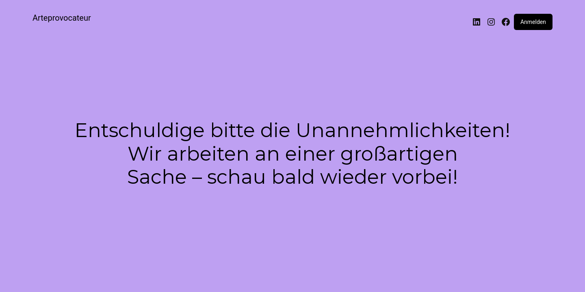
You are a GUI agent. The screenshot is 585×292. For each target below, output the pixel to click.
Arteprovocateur (61, 18)
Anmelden (533, 22)
